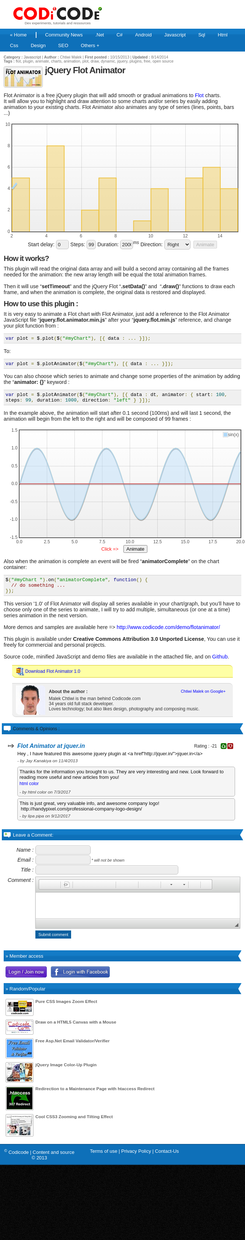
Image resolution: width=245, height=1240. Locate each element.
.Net (99, 35)
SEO (63, 45)
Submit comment (53, 942)
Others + (90, 45)
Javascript (175, 35)
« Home (18, 35)
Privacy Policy (136, 1159)
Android (143, 35)
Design (38, 45)
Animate (205, 244)
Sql (201, 35)
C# (119, 35)
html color (29, 791)
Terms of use (103, 1159)
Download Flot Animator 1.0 (52, 679)
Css (14, 45)
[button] (44, 892)
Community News (64, 35)
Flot (199, 95)
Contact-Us (167, 1159)
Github (220, 664)
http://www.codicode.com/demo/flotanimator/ (168, 635)
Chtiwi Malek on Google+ (203, 699)
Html (223, 35)
